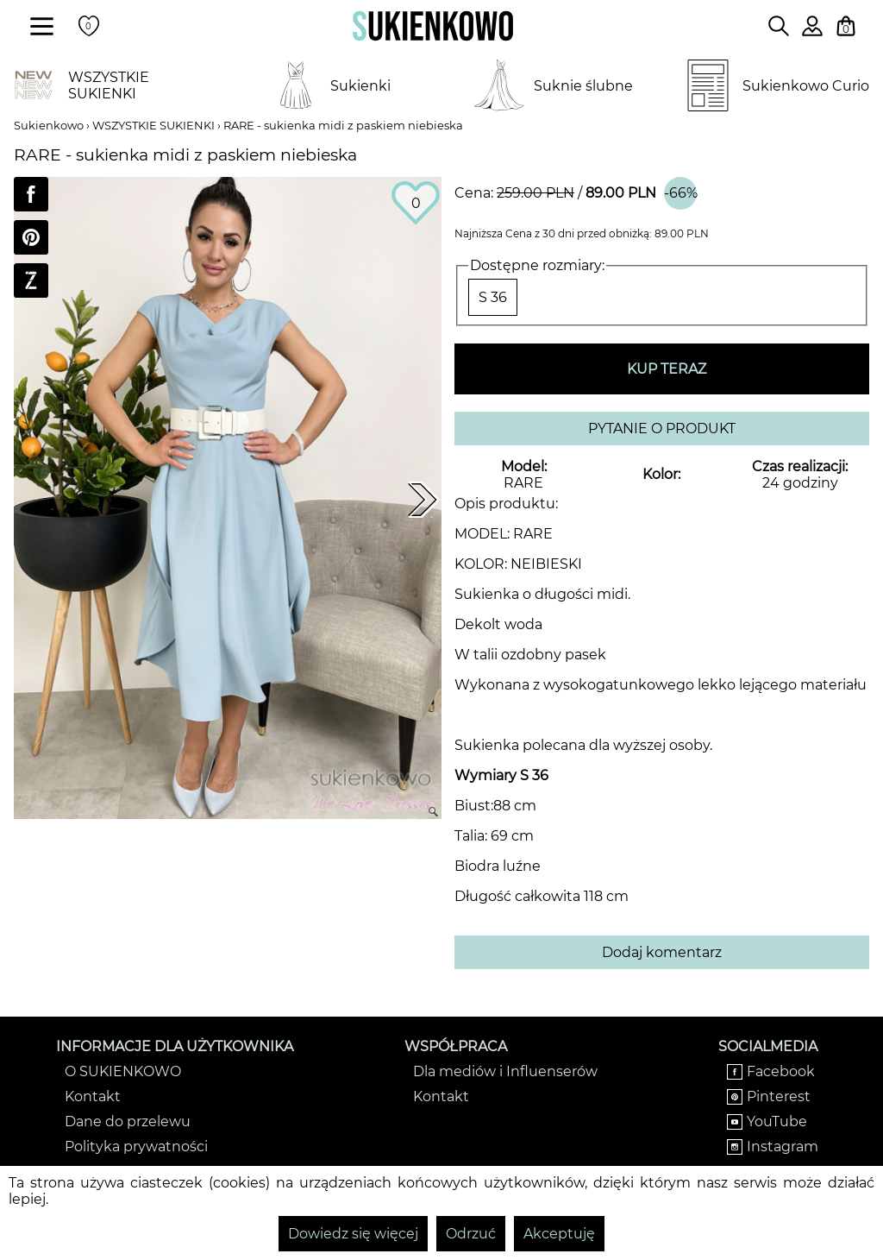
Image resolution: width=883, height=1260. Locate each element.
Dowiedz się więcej (353, 1233)
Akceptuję (559, 1233)
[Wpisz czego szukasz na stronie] (778, 26)
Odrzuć (471, 1233)
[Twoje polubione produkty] (88, 26)
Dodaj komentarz (662, 952)
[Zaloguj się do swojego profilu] (812, 31)
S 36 (493, 297)
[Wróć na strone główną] (433, 26)
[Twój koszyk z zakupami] (846, 26)
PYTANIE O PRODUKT (662, 428)
